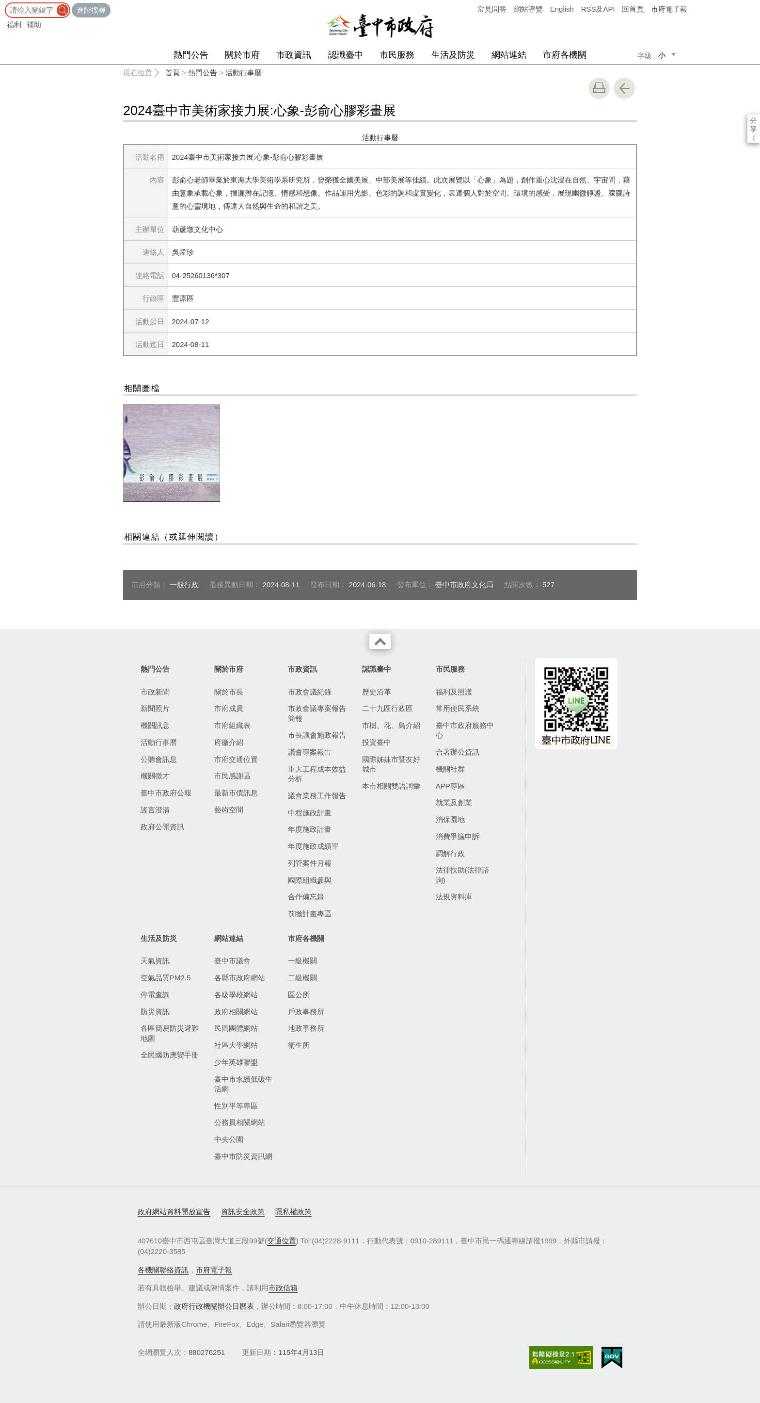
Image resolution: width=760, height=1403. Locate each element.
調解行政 (450, 853)
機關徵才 (155, 776)
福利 (14, 24)
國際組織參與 (310, 880)
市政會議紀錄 (310, 692)
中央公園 (228, 1139)
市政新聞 (155, 692)
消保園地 (450, 819)
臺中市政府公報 (166, 793)
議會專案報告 (310, 752)
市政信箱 (283, 1288)
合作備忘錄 (306, 896)
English (562, 9)
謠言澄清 (155, 810)
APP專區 (450, 786)
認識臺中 (345, 55)
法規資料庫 (454, 896)
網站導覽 (528, 9)
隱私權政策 (293, 1211)
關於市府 (242, 55)
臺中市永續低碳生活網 (243, 1084)
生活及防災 (453, 55)
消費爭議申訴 (457, 836)
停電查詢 (155, 994)
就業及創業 (454, 802)
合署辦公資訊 (457, 752)
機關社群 (450, 769)
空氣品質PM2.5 (165, 978)
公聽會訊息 (159, 759)
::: (3, 4)
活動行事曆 (243, 72)
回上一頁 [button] (624, 88)
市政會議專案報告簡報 (317, 713)
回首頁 (633, 9)
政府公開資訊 (162, 827)
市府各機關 (564, 55)
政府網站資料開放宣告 (174, 1211)
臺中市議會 (232, 961)
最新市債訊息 (236, 793)
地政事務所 (306, 1028)
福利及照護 (454, 692)
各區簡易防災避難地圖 (170, 1033)
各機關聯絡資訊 (163, 1270)
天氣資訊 (155, 961)
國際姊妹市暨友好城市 (391, 764)
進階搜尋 (91, 10)
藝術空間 (228, 810)
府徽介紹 (228, 742)
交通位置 (281, 1241)
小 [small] (661, 55)
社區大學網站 (236, 1045)
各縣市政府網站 (239, 978)
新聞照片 (155, 708)
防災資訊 (155, 1011)
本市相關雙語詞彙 (391, 786)
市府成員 (228, 708)
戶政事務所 (306, 1011)
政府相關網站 (236, 1011)
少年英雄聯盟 (236, 1062)
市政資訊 (293, 55)
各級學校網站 (236, 994)
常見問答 (492, 9)
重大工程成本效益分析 (317, 774)
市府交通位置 (236, 759)
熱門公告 (191, 55)
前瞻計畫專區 (310, 913)
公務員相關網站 (239, 1122)
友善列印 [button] (599, 88)
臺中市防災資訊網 (243, 1156)
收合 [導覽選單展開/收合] (380, 641)
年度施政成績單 (313, 846)
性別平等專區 (236, 1106)
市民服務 (397, 55)
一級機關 (302, 961)
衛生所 (299, 1045)
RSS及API (598, 9)
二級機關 (302, 978)
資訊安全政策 (243, 1211)
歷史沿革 (376, 692)
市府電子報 (669, 9)
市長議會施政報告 (317, 735)
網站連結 (508, 55)
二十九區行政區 (387, 708)
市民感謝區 (232, 776)
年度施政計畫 (310, 829)
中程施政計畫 (310, 813)
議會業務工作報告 (317, 796)
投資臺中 (376, 742)
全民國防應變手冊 (170, 1055)
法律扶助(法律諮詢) (462, 875)
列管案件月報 (310, 863)
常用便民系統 (457, 708)
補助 (34, 24)
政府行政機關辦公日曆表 (214, 1306)
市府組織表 (232, 725)
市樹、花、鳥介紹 (391, 725)
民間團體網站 (236, 1028)
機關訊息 (155, 725)
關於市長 (228, 692)
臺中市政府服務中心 (465, 730)
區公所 (299, 994)
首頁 (172, 72)
